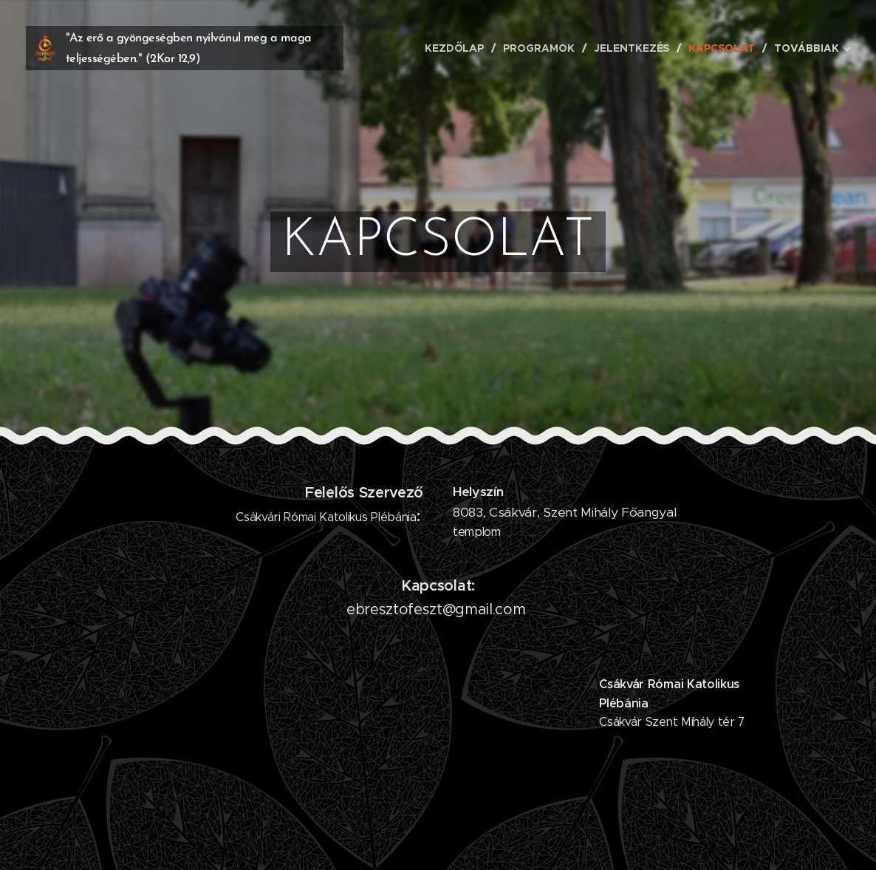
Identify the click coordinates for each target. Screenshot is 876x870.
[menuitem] (457, 48)
